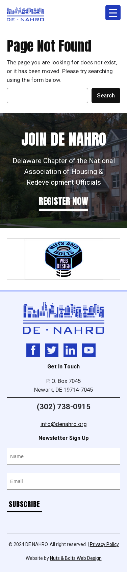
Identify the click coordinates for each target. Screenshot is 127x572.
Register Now (63, 201)
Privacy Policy (104, 544)
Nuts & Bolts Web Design (76, 558)
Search (106, 95)
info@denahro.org (64, 424)
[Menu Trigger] (113, 12)
